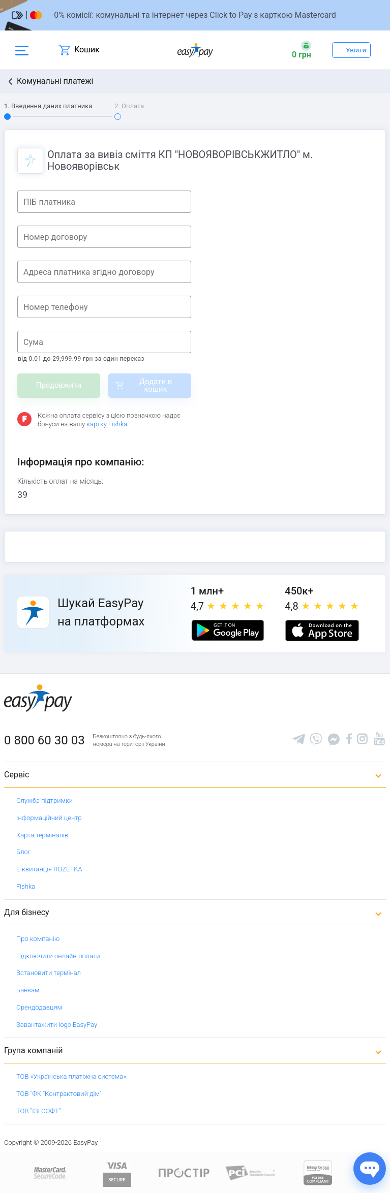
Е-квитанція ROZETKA (49, 869)
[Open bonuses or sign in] (301, 50)
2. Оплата (129, 106)
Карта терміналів (42, 835)
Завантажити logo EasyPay (56, 1024)
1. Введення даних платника (48, 106)
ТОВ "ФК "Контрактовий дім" (59, 1093)
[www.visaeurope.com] (117, 1172)
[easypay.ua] (195, 50)
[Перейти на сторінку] (195, 15)
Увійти (356, 50)
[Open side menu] (21, 49)
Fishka (25, 886)
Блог (23, 852)
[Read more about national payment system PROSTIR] (184, 1172)
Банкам (28, 990)
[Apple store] (322, 630)
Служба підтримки (44, 800)
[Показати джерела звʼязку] (369, 1168)
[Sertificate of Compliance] (250, 1172)
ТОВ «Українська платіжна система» (71, 1076)
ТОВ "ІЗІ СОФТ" (38, 1111)
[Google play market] (228, 630)
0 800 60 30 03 (44, 740)
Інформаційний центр (49, 818)
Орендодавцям (39, 1007)
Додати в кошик (155, 385)
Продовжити (58, 385)
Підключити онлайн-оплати (58, 956)
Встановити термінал (48, 973)
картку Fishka (106, 424)
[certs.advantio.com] (318, 1172)
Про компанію (37, 939)
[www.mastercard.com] (50, 1172)
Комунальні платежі (55, 81)
